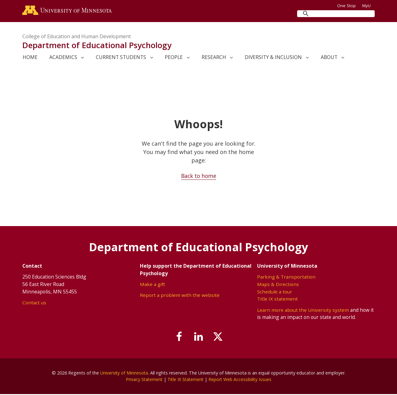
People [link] (174, 58)
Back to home (198, 176)
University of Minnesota (124, 373)
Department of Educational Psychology (97, 46)
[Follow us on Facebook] (177, 337)
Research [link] (214, 58)
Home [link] (30, 58)
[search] (336, 13)
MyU (368, 5)
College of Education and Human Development (76, 37)
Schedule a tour (274, 292)
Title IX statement (277, 299)
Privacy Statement (142, 380)
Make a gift (153, 284)
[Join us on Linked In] (198, 337)
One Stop (346, 5)
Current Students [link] (121, 58)
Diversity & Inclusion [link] (273, 58)
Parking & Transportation (286, 277)
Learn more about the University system (303, 310)
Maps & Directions (278, 284)
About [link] (329, 58)
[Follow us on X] (219, 337)
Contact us (34, 303)
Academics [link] (63, 58)
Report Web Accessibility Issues (241, 380)
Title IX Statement (185, 380)
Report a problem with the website (180, 296)
